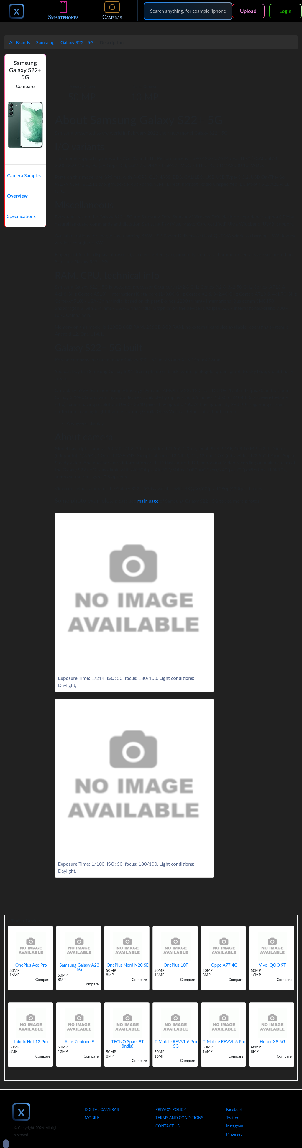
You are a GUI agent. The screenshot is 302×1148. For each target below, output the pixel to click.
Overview (17, 195)
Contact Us (167, 1126)
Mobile (92, 1117)
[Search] (188, 11)
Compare (25, 86)
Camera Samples (24, 175)
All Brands (19, 42)
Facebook (234, 1109)
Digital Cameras (102, 1109)
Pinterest (234, 1134)
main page (148, 500)
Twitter (232, 1117)
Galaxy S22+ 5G (77, 42)
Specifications (21, 216)
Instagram (234, 1126)
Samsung (45, 42)
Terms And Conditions (179, 1117)
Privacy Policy (170, 1109)
